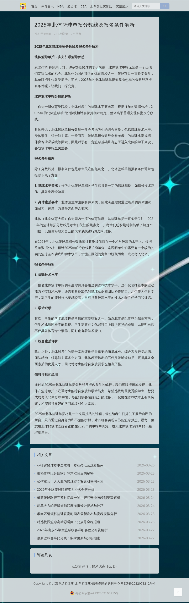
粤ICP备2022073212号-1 (138, 584)
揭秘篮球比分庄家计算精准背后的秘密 (65, 473)
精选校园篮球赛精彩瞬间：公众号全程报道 (68, 522)
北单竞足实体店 (101, 6)
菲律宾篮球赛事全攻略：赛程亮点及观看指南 (70, 465)
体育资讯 (47, 6)
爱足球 (72, 6)
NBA (60, 6)
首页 (34, 6)
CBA (83, 6)
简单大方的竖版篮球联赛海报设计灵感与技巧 (70, 505)
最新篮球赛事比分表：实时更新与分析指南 (68, 538)
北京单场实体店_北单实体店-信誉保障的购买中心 (86, 584)
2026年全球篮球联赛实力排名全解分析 (66, 489)
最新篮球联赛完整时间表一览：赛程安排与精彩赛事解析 (78, 497)
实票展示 (122, 6)
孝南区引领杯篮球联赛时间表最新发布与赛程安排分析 (77, 513)
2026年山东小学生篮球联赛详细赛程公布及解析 (72, 530)
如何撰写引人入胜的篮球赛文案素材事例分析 (70, 481)
